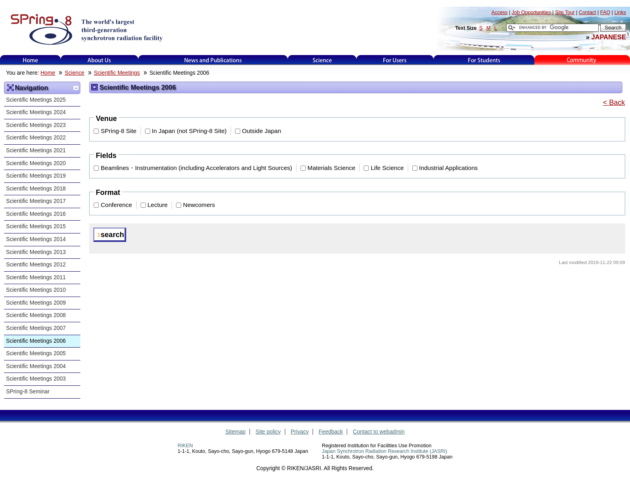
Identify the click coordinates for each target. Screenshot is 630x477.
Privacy (299, 432)
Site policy (268, 432)
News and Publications (212, 60)
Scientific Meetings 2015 (36, 226)
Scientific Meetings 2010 (36, 290)
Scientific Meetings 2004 (36, 366)
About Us (99, 60)
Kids (582, 60)
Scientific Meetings (117, 73)
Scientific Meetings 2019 (36, 176)
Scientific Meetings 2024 (36, 112)
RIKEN (185, 445)
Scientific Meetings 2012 (36, 265)
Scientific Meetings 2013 (36, 252)
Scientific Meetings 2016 (36, 214)
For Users (395, 60)
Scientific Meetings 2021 (36, 150)
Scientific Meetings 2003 (36, 379)
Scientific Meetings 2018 (36, 189)
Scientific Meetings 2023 (36, 125)
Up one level (76, 88)
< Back (614, 102)
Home (30, 60)
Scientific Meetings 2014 (36, 239)
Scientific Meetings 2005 (36, 353)
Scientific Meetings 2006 (36, 341)
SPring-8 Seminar (27, 392)
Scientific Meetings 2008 (36, 315)
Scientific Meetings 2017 (36, 201)
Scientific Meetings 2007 (36, 328)
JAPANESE (608, 37)
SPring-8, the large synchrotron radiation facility (86, 29)
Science (322, 60)
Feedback (331, 432)
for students (484, 60)
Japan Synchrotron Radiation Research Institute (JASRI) (384, 451)
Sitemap (235, 432)
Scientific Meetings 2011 (36, 277)
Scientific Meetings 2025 (36, 100)
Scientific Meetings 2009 (36, 303)
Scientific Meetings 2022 (36, 138)
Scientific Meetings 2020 (36, 163)
